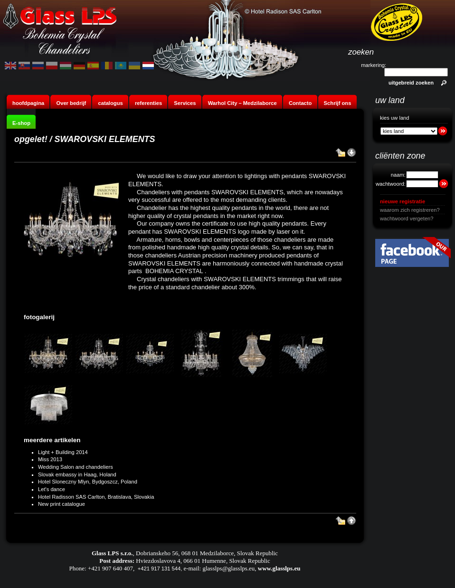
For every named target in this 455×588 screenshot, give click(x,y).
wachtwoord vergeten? (407, 218)
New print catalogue (61, 504)
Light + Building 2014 (63, 452)
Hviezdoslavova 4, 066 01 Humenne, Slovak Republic (203, 560)
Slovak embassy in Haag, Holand (77, 474)
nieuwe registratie (402, 201)
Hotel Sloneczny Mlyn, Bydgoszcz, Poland (87, 481)
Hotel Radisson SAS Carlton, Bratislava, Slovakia (96, 497)
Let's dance (51, 489)
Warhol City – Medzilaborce (242, 103)
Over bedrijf (71, 103)
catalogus (110, 103)
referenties (148, 103)
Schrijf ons (337, 103)
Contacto (300, 103)
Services (185, 103)
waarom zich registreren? (410, 210)
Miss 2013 (50, 459)
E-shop (21, 123)
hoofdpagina (28, 103)
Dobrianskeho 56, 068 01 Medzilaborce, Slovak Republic (207, 553)
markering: (373, 65)
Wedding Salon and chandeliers (75, 467)
